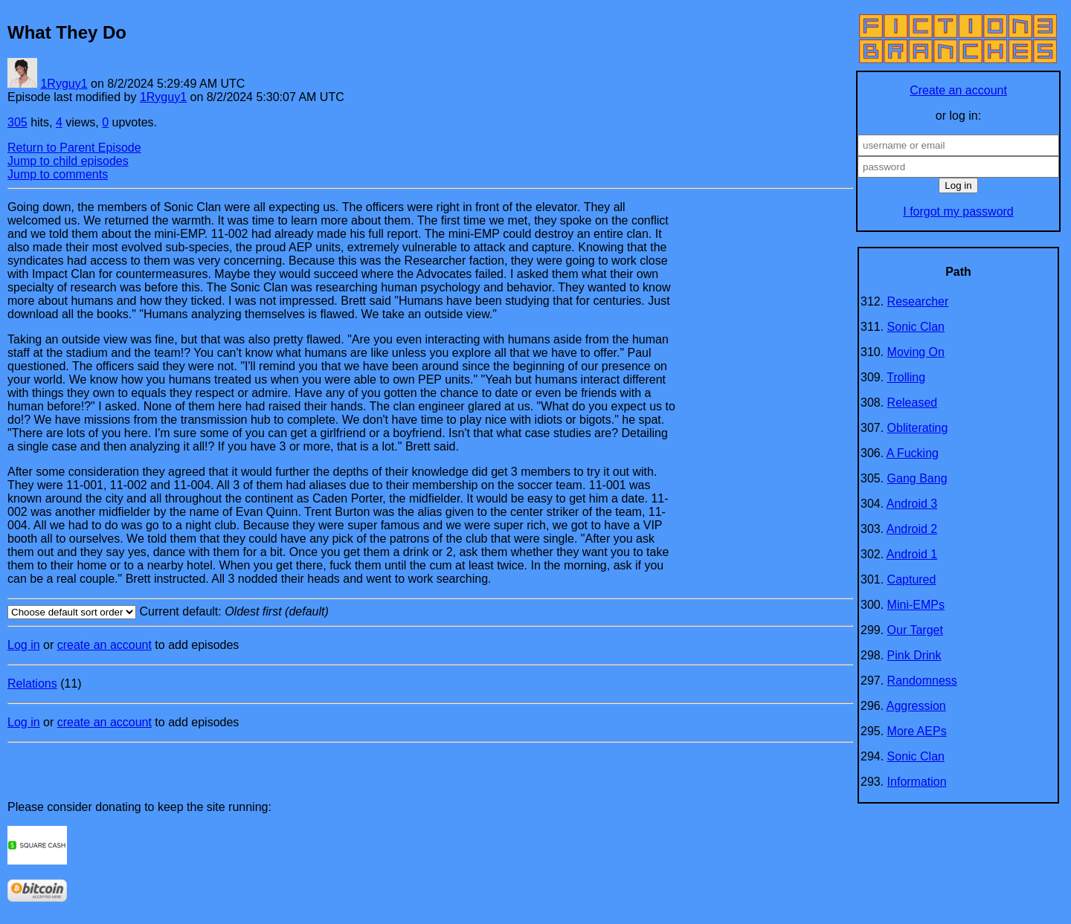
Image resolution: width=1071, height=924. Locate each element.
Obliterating (917, 427)
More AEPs (917, 731)
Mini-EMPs (916, 604)
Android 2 (912, 529)
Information (917, 781)
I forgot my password (958, 211)
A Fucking (913, 453)
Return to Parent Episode (74, 147)
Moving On (916, 352)
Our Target (915, 630)
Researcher (918, 301)
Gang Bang (917, 478)
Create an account (958, 90)
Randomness (922, 680)
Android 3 (912, 503)
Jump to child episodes (68, 161)
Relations (32, 683)
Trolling (906, 377)
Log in (23, 645)
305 (17, 122)
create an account (104, 645)
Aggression (916, 706)
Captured (911, 579)
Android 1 (912, 554)
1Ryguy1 (63, 83)
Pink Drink (914, 655)
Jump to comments (57, 174)
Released (912, 402)
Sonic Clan (916, 326)
